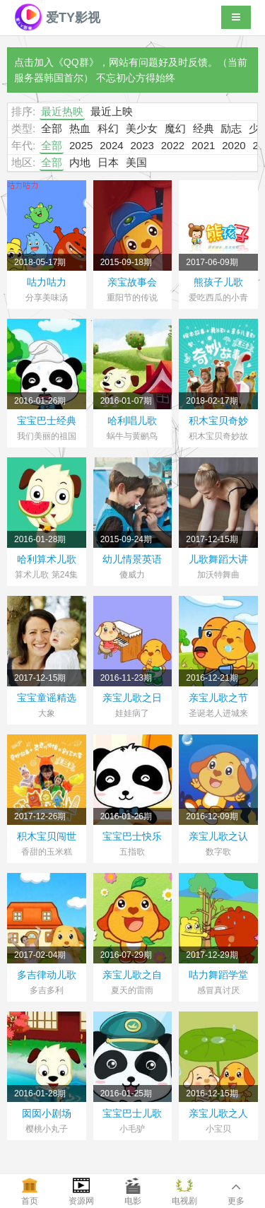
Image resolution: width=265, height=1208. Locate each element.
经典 (203, 128)
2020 (233, 145)
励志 (231, 128)
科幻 (108, 128)
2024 (111, 145)
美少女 (142, 128)
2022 (172, 145)
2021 (203, 145)
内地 (79, 162)
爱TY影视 (57, 18)
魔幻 (175, 128)
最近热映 (62, 111)
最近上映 (111, 111)
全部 (51, 128)
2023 (141, 145)
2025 (81, 145)
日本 (108, 162)
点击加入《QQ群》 (56, 62)
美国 (136, 162)
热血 (79, 128)
